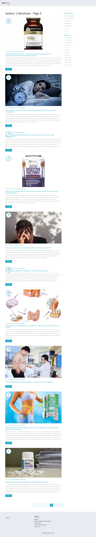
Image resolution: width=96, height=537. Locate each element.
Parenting (67, 28)
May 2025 (67, 52)
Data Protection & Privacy (40, 524)
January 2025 (68, 62)
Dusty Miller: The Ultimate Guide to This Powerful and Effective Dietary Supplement (31, 428)
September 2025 (69, 42)
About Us (36, 519)
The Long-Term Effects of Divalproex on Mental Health (28, 248)
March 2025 (67, 57)
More (8, 69)
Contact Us (37, 526)
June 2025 (67, 50)
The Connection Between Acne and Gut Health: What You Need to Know (32, 326)
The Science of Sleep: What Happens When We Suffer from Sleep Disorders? (30, 111)
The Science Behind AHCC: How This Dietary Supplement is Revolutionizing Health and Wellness (28, 54)
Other (66, 30)
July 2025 (67, 47)
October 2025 (68, 40)
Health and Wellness (20, 51)
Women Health (68, 25)
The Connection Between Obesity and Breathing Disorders (29, 382)
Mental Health (19, 245)
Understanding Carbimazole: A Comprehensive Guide (26, 482)
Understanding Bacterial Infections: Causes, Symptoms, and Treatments (29, 135)
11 (58, 505)
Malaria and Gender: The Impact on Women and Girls (26, 271)
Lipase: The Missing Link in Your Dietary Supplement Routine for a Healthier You (31, 192)
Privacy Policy (37, 523)
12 (61, 505)
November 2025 (68, 37)
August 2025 (68, 45)
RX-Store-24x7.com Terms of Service (42, 521)
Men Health (67, 20)
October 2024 (68, 65)
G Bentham (12, 51)
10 (55, 505)
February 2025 (68, 60)
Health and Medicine (21, 479)
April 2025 (67, 55)
